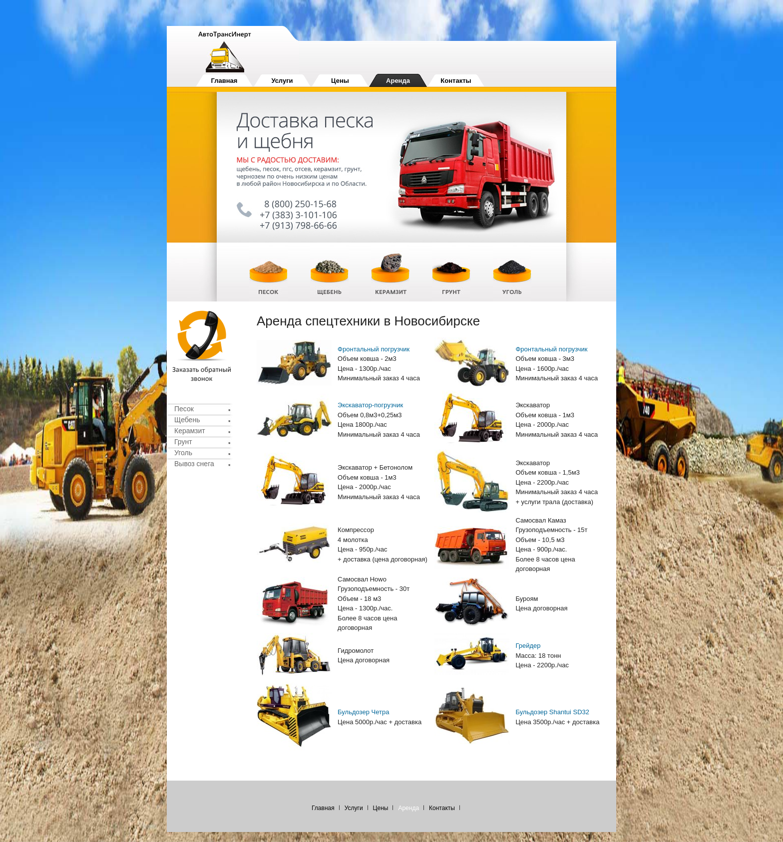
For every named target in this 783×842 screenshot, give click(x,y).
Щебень (187, 420)
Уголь (183, 453)
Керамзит (189, 431)
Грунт (183, 442)
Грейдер (527, 645)
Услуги (282, 80)
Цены (340, 80)
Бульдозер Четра (363, 712)
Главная (224, 80)
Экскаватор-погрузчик (370, 405)
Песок (184, 409)
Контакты (455, 80)
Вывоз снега (194, 464)
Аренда (398, 80)
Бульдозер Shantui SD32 (552, 712)
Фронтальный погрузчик (373, 349)
